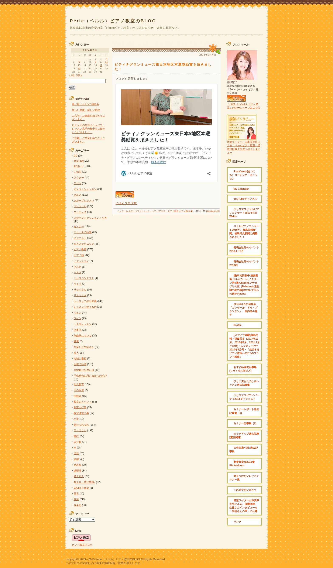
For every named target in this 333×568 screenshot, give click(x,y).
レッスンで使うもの (85, 306)
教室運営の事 (81, 413)
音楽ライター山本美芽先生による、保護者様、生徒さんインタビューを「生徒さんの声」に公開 (244, 506)
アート (77, 183)
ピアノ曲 (183, 211)
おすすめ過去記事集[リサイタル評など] (243, 369)
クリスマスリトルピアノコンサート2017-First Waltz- (244, 213)
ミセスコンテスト (84, 278)
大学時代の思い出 (84, 370)
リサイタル (80, 289)
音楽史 (77, 505)
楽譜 (76, 459)
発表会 (77, 464)
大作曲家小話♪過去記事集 (243, 449)
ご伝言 (77, 171)
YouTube (79, 160)
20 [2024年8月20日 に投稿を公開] (79, 68)
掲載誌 (77, 395)
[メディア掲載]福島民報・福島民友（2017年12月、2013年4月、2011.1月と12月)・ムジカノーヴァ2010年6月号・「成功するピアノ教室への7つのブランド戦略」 (244, 346)
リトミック (80, 295)
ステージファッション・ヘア (142, 211)
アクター (79, 177)
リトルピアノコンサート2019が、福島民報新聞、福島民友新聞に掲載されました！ (244, 232)
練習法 (77, 470)
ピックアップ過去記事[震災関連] (244, 435)
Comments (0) (213, 211)
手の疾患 (79, 390)
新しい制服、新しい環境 (86, 109)
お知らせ (79, 166)
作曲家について (83, 335)
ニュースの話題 (83, 232)
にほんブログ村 (126, 203)
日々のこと (80, 430)
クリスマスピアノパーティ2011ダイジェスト (244, 397)
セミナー (79, 226)
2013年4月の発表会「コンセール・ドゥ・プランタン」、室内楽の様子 (243, 309)
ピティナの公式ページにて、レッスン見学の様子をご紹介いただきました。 (88, 129)
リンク (237, 521)
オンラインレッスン (85, 189)
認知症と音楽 (81, 487)
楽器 (76, 453)
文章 (76, 418)
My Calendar (241, 188)
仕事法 (77, 329)
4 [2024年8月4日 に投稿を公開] (106, 58)
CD (75, 155)
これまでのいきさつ (245, 489)
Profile (237, 325)
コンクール (122, 211)
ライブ (77, 283)
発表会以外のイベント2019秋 (244, 263)
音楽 (190, 211)
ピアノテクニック (84, 243)
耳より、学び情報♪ (84, 482)
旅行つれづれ (81, 424)
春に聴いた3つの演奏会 (85, 104)
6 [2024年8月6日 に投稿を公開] (79, 62)
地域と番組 (80, 358)
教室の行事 (80, 407)
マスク (77, 266)
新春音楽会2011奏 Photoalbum (242, 463)
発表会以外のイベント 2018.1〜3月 (244, 249)
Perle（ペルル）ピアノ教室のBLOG (113, 21)
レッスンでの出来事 (85, 301)
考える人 (79, 476)
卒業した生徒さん (84, 347)
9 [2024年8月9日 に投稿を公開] (95, 62)
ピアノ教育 (173, 211)
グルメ (77, 194)
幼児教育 (79, 384)
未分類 (77, 441)
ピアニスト (162, 211)
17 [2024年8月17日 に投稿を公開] (101, 65)
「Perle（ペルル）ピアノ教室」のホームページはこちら (243, 104)
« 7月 (71, 75)
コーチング (80, 212)
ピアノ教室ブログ (82, 544)
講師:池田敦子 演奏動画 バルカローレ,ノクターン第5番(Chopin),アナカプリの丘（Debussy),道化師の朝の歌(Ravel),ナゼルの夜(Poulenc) (244, 284)
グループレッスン (84, 200)
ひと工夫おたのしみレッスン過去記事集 (244, 383)
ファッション (81, 260)
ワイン (77, 312)
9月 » (79, 75)
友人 (76, 352)
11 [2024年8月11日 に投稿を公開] (106, 62)
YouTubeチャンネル (245, 198)
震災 (76, 493)
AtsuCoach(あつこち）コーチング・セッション (243, 175)
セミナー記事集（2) (245, 423)
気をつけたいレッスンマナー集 (244, 477)
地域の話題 (80, 364)
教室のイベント (83, 401)
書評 (76, 436)
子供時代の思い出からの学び (90, 375)
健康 (76, 341)
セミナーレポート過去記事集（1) (244, 411)
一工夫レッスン (83, 324)
